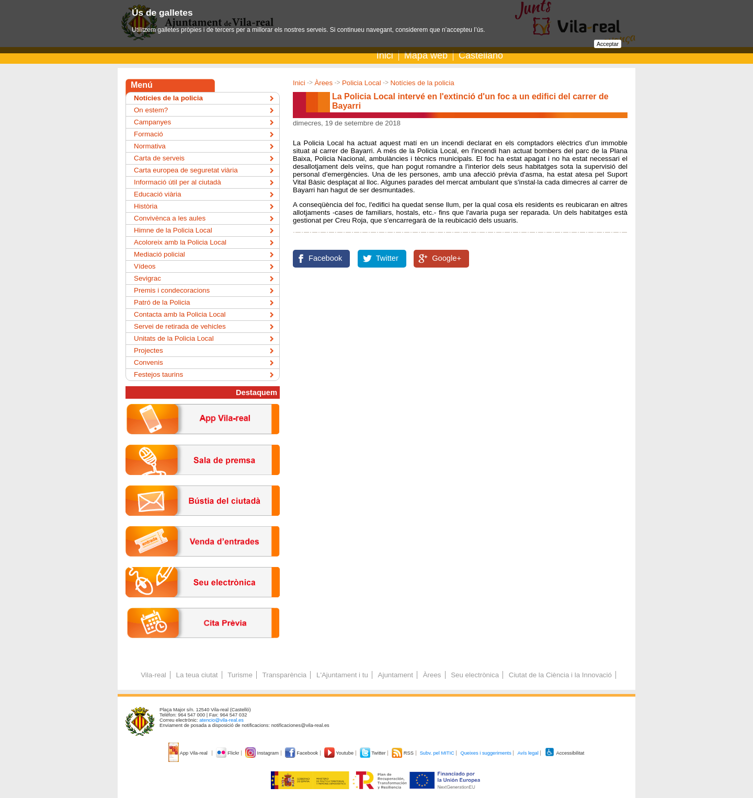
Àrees (323, 83)
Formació (148, 134)
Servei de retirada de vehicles (180, 326)
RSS (403, 753)
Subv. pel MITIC (437, 753)
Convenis (148, 362)
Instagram (262, 753)
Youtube (339, 753)
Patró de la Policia (162, 302)
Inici (384, 55)
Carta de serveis (159, 158)
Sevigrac (147, 278)
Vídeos (145, 266)
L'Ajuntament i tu (342, 675)
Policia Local (361, 83)
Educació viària (157, 194)
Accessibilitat (564, 753)
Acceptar (608, 44)
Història (145, 206)
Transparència (285, 675)
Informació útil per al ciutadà (177, 182)
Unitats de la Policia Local (174, 338)
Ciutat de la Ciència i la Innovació (560, 675)
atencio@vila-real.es (221, 720)
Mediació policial (159, 254)
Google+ (446, 258)
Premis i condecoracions (172, 290)
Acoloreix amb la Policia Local (180, 242)
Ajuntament (395, 675)
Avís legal (527, 753)
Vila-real (153, 675)
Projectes (148, 350)
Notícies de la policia (422, 83)
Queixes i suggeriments (485, 753)
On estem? (151, 110)
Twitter (387, 258)
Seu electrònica (475, 675)
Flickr (228, 753)
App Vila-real (188, 753)
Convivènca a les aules (170, 218)
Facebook (325, 258)
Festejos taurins (158, 374)
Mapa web (426, 55)
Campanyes (152, 122)
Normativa (150, 146)
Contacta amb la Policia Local (180, 314)
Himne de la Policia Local (173, 230)
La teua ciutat (197, 675)
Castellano (481, 55)
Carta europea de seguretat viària (186, 170)
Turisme (240, 675)
